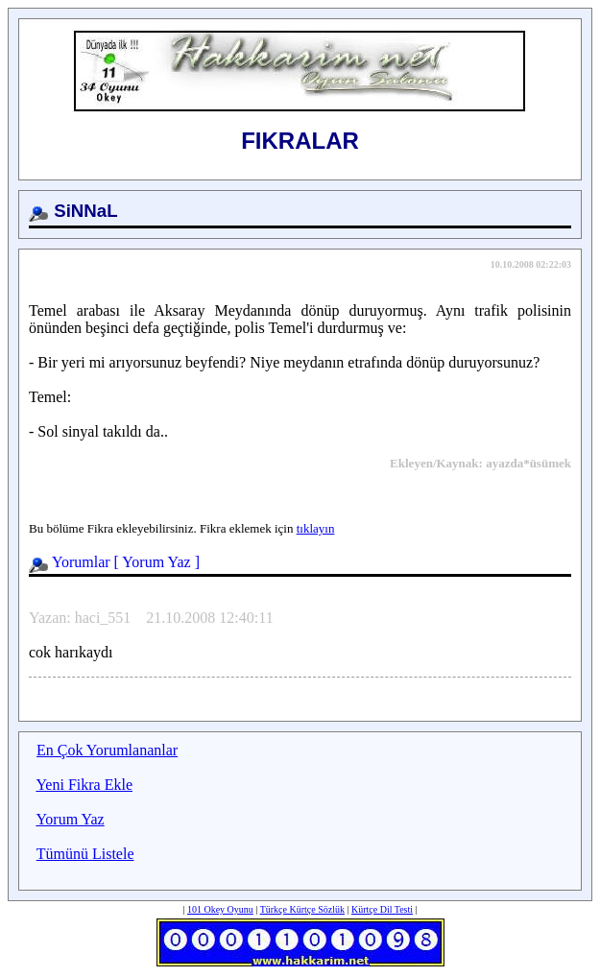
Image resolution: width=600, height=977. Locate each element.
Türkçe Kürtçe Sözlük (302, 909)
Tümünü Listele (85, 854)
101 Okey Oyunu (220, 909)
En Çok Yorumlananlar (107, 750)
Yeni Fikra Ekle (84, 784)
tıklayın (316, 528)
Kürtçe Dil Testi (382, 909)
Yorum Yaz (156, 562)
